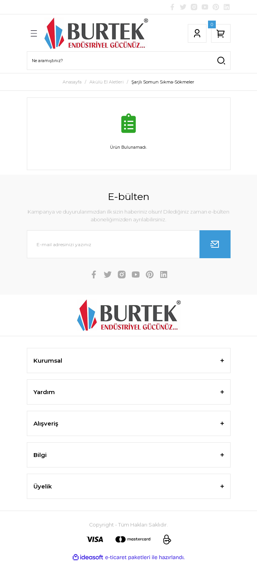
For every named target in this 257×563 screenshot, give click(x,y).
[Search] (129, 60)
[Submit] (215, 244)
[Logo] (96, 33)
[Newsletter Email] (129, 244)
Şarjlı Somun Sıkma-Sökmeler (162, 82)
